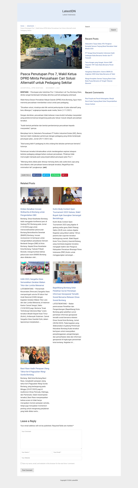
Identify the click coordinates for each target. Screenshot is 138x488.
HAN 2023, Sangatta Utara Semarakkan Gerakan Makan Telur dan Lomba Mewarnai (32, 282)
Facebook (37, 175)
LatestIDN (69, 11)
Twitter (46, 175)
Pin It (64, 175)
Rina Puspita (89, 98)
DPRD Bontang (37, 88)
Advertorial (30, 26)
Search (87, 26)
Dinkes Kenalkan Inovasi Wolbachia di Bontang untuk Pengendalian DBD (32, 212)
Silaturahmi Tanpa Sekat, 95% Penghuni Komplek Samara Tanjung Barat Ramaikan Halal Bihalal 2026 (101, 46)
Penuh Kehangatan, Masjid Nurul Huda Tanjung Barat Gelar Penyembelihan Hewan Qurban (101, 101)
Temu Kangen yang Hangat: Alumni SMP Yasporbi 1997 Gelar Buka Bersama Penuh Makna (99, 65)
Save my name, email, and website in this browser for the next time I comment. (48, 463)
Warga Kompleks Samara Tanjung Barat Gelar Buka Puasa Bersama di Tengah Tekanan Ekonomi (100, 81)
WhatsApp (56, 175)
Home (22, 26)
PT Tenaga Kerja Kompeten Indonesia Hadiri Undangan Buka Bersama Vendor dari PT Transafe (100, 55)
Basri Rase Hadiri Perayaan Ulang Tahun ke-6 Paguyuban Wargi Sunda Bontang (34, 371)
